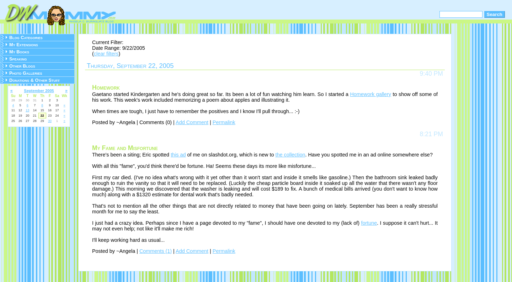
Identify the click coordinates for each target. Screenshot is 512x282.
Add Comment (192, 122)
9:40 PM (431, 73)
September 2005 (39, 91)
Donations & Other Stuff (34, 80)
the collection (290, 155)
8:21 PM (431, 134)
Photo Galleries (25, 73)
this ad (178, 155)
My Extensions (23, 44)
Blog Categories (26, 37)
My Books (19, 51)
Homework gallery (370, 94)
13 (27, 110)
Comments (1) (155, 251)
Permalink (224, 122)
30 (50, 121)
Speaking (18, 59)
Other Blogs (22, 66)
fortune (369, 223)
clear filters (106, 54)
